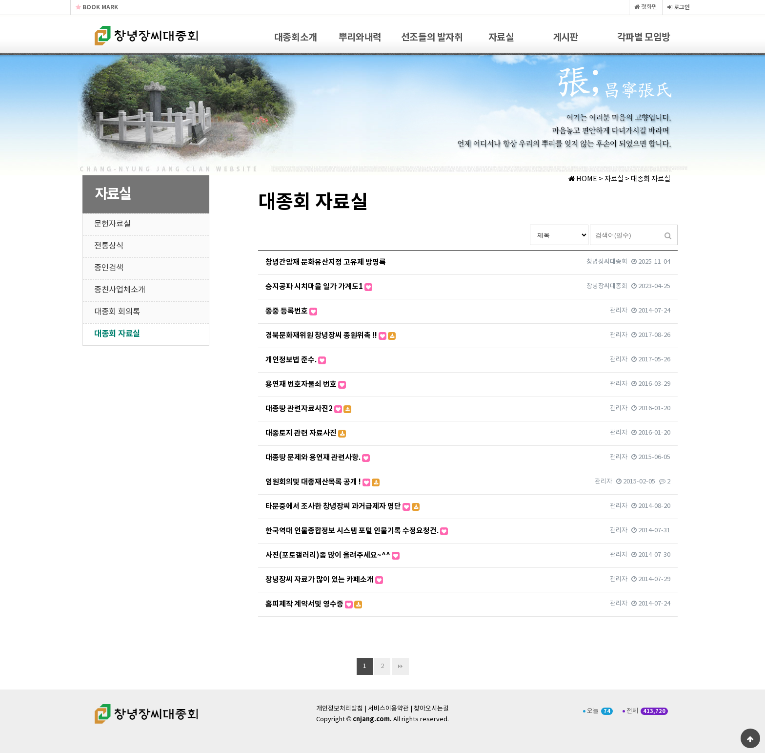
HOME (582, 179)
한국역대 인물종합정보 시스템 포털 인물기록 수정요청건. (356, 530)
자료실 (501, 37)
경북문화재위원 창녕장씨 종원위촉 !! (330, 335)
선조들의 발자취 (432, 37)
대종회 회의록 (117, 312)
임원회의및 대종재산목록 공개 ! (322, 482)
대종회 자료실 (117, 334)
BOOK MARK (97, 7)
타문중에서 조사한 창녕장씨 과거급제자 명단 (342, 506)
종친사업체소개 (119, 290)
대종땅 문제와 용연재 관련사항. (317, 457)
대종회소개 (295, 37)
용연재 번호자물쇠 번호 (305, 384)
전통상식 (108, 246)
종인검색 (108, 268)
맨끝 (400, 666)
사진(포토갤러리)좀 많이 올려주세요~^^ (332, 555)
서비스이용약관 (388, 708)
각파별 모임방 (643, 37)
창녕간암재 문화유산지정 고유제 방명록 (325, 262)
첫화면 (645, 7)
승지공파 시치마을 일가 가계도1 (318, 286)
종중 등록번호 (291, 311)
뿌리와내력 (360, 37)
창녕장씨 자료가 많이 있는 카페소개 (324, 579)
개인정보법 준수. (295, 360)
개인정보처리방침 (339, 708)
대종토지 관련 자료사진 (305, 433)
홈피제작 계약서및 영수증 (313, 604)
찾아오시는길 (431, 708)
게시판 (566, 37)
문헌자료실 (112, 224)
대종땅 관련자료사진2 (308, 408)
